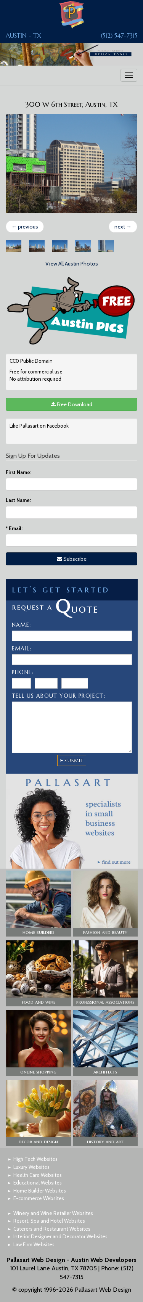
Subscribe (72, 558)
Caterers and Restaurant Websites (51, 1229)
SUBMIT (74, 760)
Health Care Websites (37, 1175)
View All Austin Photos (71, 263)
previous (24, 226)
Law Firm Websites (34, 1244)
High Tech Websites (35, 1159)
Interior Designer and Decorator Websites (60, 1236)
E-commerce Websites (38, 1198)
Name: (21, 624)
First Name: (18, 472)
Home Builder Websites (39, 1191)
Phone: (23, 672)
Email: (14, 528)
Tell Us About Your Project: (59, 695)
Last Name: (18, 500)
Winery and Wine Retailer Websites (53, 1213)
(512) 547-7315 (119, 35)
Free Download (71, 404)
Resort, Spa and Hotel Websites (49, 1221)
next (123, 226)
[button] (38, 904)
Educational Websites (37, 1183)
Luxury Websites (31, 1167)
